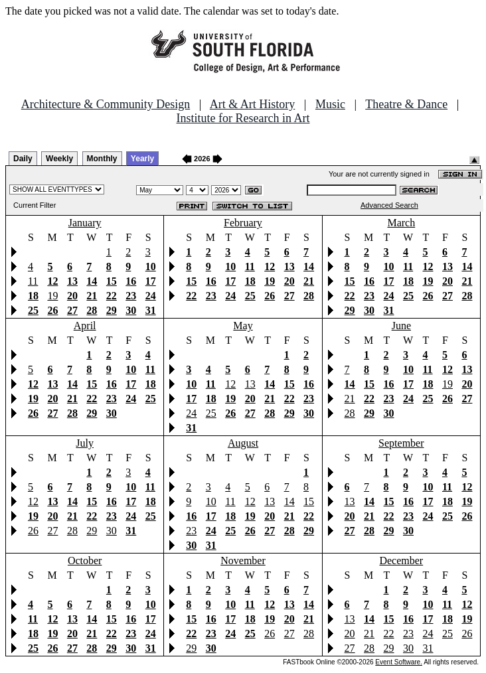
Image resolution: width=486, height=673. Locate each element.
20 (350, 633)
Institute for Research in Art (243, 118)
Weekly (59, 158)
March (401, 222)
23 (191, 530)
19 (52, 295)
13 (250, 384)
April (85, 325)
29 (91, 530)
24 (191, 413)
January (85, 222)
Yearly (142, 158)
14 (289, 501)
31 (427, 648)
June (401, 325)
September (401, 443)
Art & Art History (252, 104)
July (85, 443)
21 (350, 398)
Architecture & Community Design (105, 104)
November (243, 560)
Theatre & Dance (406, 104)
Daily (23, 158)
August (243, 443)
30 (111, 530)
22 (389, 633)
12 (230, 384)
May (242, 325)
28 (350, 413)
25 (211, 413)
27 (52, 530)
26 (33, 530)
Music (330, 104)
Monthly (102, 158)
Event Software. (398, 662)
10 (211, 501)
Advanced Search (389, 205)
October (85, 560)
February (243, 222)
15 (308, 501)
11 (33, 281)
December (401, 560)
